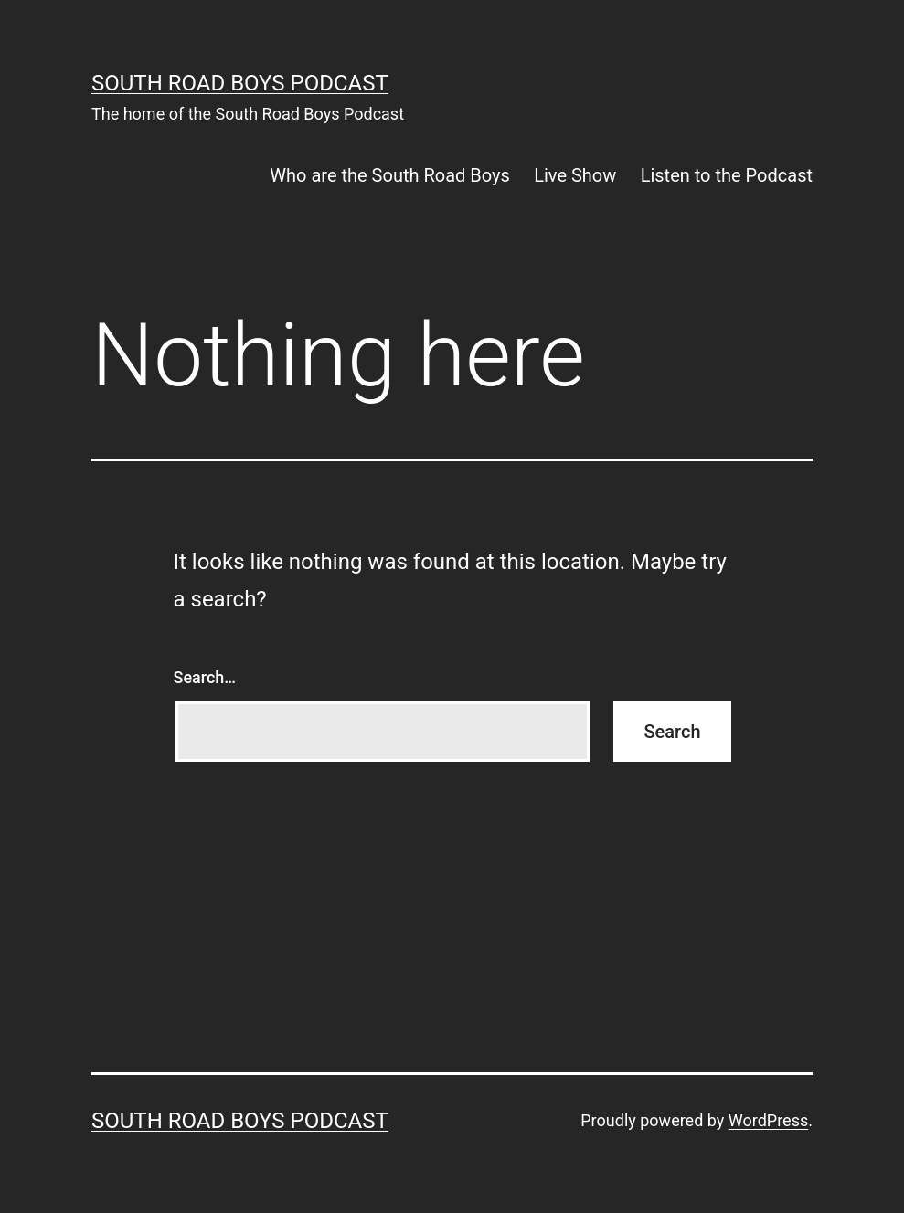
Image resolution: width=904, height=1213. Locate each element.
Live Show (575, 175)
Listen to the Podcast (727, 175)
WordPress (768, 1120)
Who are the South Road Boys (389, 175)
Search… (205, 677)
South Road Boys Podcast (239, 83)
